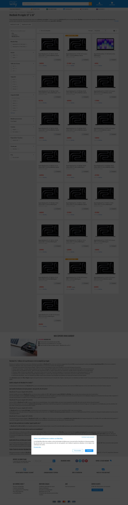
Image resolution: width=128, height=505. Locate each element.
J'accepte (89, 450)
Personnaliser (77, 450)
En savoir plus (37, 447)
